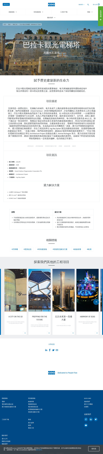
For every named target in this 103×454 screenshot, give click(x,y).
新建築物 (5, 398)
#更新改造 (27, 249)
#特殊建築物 (42, 249)
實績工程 (15, 24)
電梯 (3, 401)
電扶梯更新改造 (33, 407)
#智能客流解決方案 (60, 249)
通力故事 (31, 423)
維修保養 (31, 401)
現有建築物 (31, 398)
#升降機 (15, 249)
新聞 (29, 425)
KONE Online (6, 4)
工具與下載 (5, 419)
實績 (9, 24)
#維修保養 (77, 249)
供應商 (86, 407)
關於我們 (5, 435)
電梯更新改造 (32, 404)
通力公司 (5, 439)
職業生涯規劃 (6, 441)
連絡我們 (81, 4)
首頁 (5, 24)
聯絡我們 (5, 444)
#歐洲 (89, 249)
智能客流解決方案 (34, 412)
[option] (16, 302)
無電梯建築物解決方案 (35, 409)
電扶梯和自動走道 (7, 404)
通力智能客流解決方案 (9, 407)
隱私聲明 (39, 450)
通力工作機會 (88, 404)
